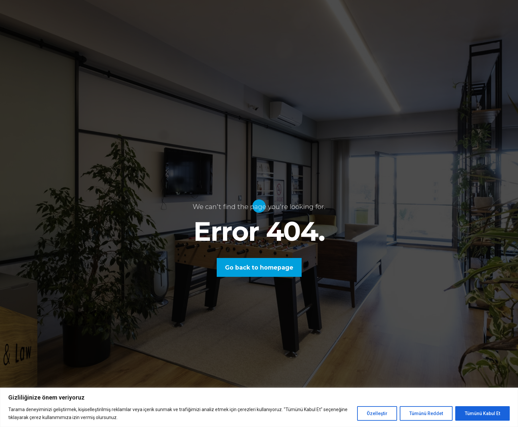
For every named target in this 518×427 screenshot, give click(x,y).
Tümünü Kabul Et (482, 413)
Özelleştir (377, 413)
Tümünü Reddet (426, 413)
